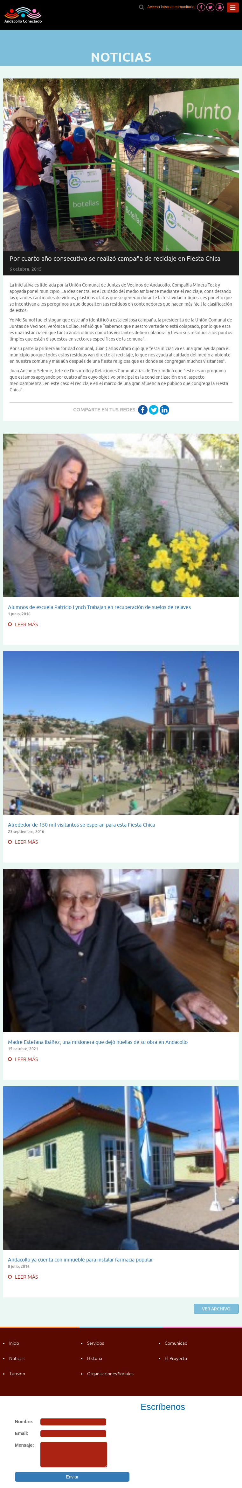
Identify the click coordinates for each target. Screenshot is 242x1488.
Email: (21, 1433)
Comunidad (176, 1343)
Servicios (95, 1343)
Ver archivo (216, 1308)
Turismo (17, 1373)
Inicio (14, 1343)
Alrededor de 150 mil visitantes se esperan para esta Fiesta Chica (81, 825)
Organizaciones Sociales (110, 1373)
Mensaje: (24, 1445)
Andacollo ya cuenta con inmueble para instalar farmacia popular (80, 1259)
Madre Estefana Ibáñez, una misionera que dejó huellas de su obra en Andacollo (98, 1042)
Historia (94, 1358)
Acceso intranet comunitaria (170, 7)
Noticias (16, 1358)
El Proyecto (176, 1358)
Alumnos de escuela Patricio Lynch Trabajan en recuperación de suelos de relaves (99, 607)
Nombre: (24, 1421)
